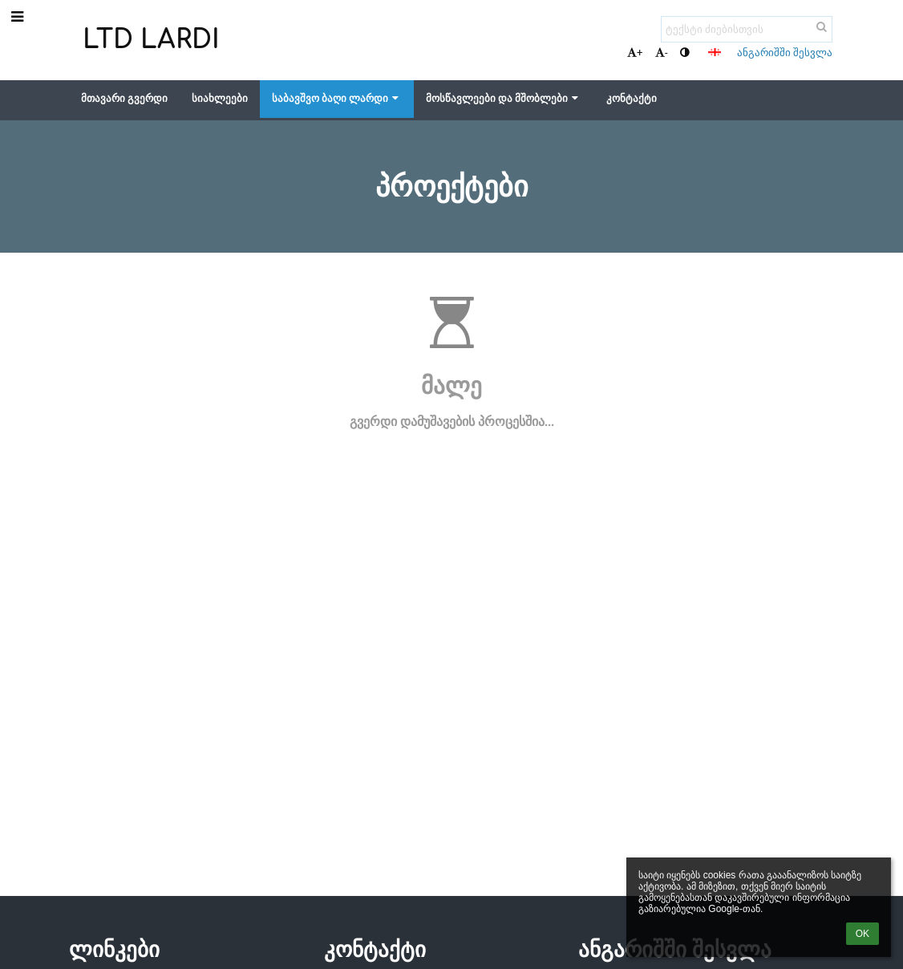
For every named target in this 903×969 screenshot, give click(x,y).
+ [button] (634, 53)
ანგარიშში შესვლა (784, 53)
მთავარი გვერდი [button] (124, 98)
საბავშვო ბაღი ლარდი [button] (337, 98)
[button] (715, 52)
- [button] (661, 53)
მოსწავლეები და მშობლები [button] (503, 98)
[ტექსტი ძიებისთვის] (746, 29)
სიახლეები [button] (220, 98)
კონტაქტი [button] (631, 98)
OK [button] (862, 933)
